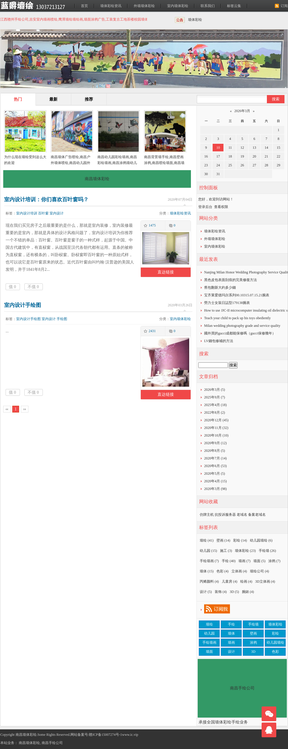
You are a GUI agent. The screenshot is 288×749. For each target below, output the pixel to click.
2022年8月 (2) (214, 412)
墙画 (244, 561)
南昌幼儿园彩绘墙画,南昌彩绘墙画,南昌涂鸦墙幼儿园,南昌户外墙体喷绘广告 (117, 163)
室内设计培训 (26, 213)
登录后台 (205, 207)
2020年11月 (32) (216, 428)
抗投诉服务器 (225, 515)
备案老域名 (257, 515)
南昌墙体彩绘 (29, 743)
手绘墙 (267, 551)
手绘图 (62, 319)
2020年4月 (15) (215, 481)
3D (234, 592)
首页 (84, 6)
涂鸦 (274, 561)
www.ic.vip (130, 735)
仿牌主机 (207, 515)
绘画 (246, 581)
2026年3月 (242, 111)
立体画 (239, 571)
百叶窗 (43, 213)
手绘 (229, 561)
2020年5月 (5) (214, 473)
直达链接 (165, 272)
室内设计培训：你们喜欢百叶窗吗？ (46, 199)
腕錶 (248, 592)
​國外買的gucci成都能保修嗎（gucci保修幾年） (240, 333)
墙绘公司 (259, 571)
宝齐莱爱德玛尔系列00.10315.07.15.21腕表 (236, 295)
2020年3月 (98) (215, 489)
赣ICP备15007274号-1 (105, 735)
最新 (53, 99)
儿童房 (229, 581)
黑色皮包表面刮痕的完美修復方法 (230, 280)
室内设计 (57, 213)
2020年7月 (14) (215, 458)
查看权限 (221, 207)
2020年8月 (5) (214, 451)
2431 (152, 331)
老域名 (242, 515)
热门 (18, 99)
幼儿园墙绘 (261, 540)
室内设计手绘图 (22, 305)
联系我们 (208, 6)
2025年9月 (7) (214, 397)
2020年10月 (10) (216, 435)
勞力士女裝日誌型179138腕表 (227, 303)
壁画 (223, 540)
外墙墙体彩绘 (144, 6)
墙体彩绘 (195, 20)
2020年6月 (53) (215, 466)
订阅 (284, 6)
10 (218, 148)
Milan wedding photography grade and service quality (242, 326)
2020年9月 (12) (215, 443)
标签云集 (234, 6)
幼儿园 (208, 551)
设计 (206, 592)
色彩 (222, 571)
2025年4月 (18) (215, 405)
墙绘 (207, 540)
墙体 (207, 571)
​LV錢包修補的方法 (218, 341)
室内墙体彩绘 (177, 6)
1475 (152, 225)
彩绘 (240, 540)
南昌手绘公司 (52, 743)
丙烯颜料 (209, 581)
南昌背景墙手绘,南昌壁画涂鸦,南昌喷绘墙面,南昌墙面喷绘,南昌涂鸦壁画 (164, 163)
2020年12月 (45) (216, 420)
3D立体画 (265, 581)
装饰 (221, 592)
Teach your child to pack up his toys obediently (237, 318)
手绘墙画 (209, 561)
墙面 (259, 561)
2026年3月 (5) (214, 390)
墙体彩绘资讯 (110, 6)
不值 (33, 287)
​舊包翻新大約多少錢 (220, 287)
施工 (226, 551)
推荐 (89, 99)
